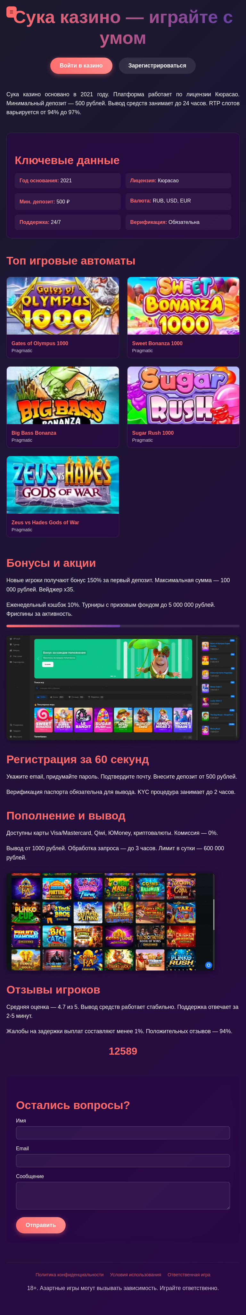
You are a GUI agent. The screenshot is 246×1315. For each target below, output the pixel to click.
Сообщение (30, 1176)
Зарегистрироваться (157, 65)
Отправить (41, 1225)
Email (22, 1148)
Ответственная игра (189, 1274)
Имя (21, 1120)
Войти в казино (81, 65)
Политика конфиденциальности (69, 1274)
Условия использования (135, 1274)
